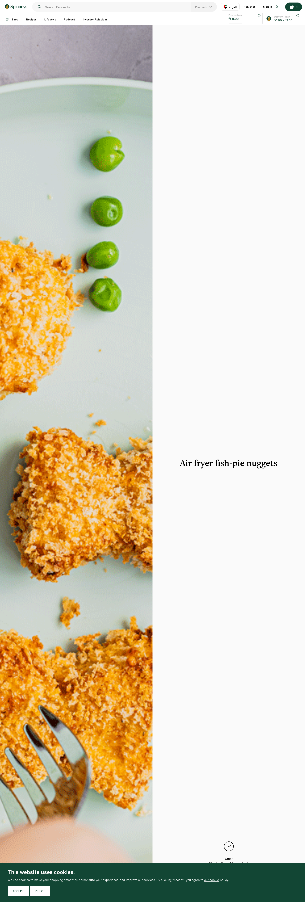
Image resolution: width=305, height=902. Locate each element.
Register (249, 6)
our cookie (211, 880)
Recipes (31, 19)
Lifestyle (50, 19)
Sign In (270, 6)
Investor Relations (95, 19)
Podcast (69, 19)
